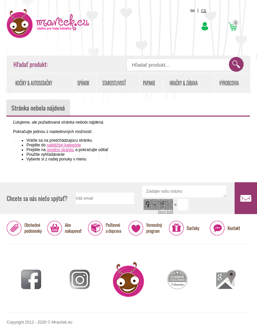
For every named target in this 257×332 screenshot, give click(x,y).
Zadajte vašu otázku (184, 191)
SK (192, 11)
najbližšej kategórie (64, 145)
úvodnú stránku (60, 149)
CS (203, 11)
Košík (232, 27)
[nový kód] (165, 212)
